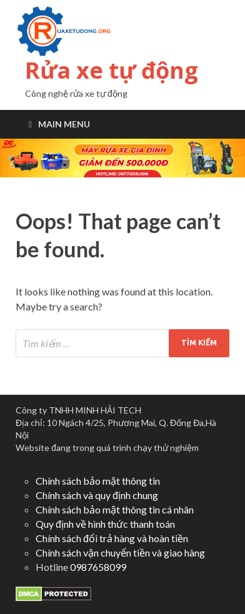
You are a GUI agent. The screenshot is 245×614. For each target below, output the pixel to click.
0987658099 (98, 567)
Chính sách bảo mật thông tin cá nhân (115, 509)
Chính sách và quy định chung (97, 495)
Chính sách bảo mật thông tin (98, 481)
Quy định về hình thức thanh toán (105, 524)
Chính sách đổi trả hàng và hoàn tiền (112, 538)
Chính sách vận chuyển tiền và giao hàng (120, 552)
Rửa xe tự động (111, 70)
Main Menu (64, 124)
